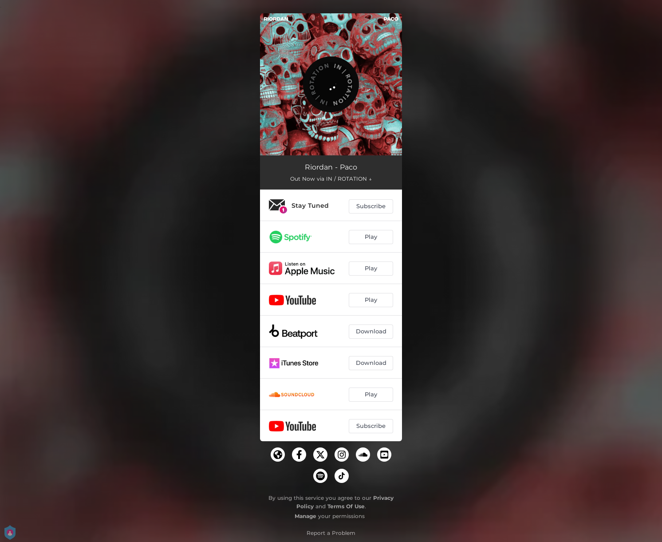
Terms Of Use (346, 506)
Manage (305, 516)
